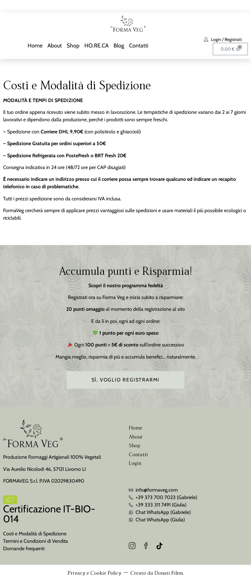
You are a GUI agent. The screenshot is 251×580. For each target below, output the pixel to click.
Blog (119, 45)
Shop (73, 45)
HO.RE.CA (96, 45)
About (54, 45)
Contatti (138, 45)
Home (35, 45)
